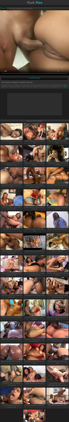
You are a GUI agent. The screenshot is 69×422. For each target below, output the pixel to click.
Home (4, 9)
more (64, 86)
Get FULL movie (34, 78)
